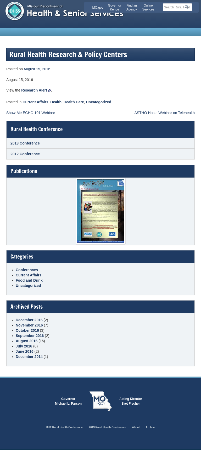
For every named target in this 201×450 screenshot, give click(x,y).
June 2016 (25, 351)
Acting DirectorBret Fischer (130, 401)
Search (188, 7)
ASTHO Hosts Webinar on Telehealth (164, 113)
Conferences (27, 270)
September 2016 (30, 336)
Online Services (148, 7)
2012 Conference (25, 154)
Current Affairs (35, 102)
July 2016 (24, 346)
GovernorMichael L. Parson (68, 401)
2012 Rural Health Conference (64, 427)
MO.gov (97, 7)
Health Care (74, 102)
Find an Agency (131, 7)
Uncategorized (98, 102)
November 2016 (29, 325)
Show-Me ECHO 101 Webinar (30, 113)
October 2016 (27, 330)
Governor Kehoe (114, 7)
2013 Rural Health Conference (107, 427)
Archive (150, 427)
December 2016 (29, 320)
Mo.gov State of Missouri (100, 401)
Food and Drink (29, 280)
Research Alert (36, 90)
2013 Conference (25, 143)
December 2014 (29, 357)
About (136, 427)
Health (56, 102)
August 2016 (26, 341)
